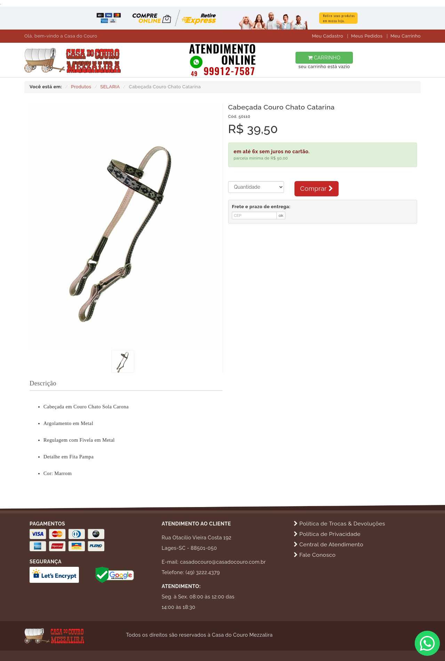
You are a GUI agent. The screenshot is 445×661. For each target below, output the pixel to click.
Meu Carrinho (405, 36)
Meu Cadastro (327, 36)
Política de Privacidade (327, 534)
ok (280, 215)
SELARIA (110, 86)
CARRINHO (324, 57)
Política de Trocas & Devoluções (339, 523)
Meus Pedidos (367, 36)
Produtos (81, 86)
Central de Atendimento (328, 544)
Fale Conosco (314, 555)
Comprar (316, 188)
